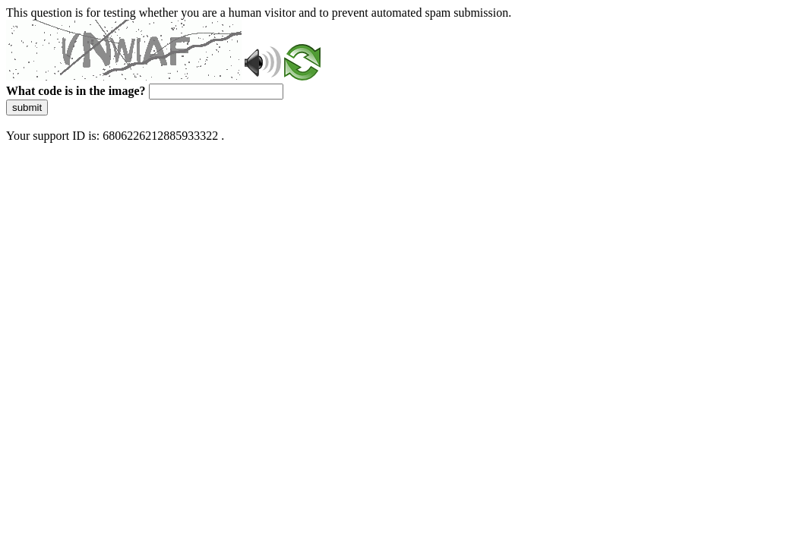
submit (27, 107)
